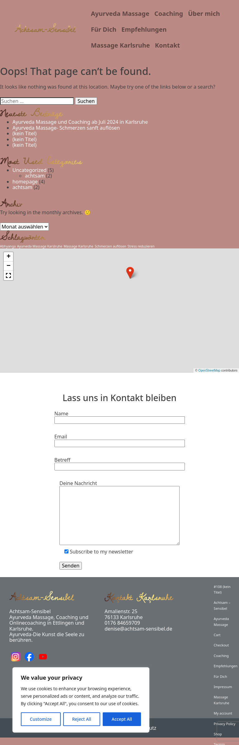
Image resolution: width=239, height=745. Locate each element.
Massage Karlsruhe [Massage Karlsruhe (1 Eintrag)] (78, 246)
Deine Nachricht (119, 513)
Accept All (122, 719)
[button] (130, 272)
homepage (25, 181)
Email (119, 440)
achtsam (35, 175)
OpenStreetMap (209, 370)
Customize (41, 719)
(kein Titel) (24, 133)
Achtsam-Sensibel (45, 29)
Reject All (81, 719)
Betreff (119, 463)
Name (119, 417)
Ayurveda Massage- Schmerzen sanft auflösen (66, 127)
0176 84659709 (122, 622)
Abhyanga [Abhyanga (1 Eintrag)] (8, 246)
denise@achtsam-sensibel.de (138, 628)
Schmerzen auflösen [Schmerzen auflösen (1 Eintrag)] (110, 246)
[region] (80, 700)
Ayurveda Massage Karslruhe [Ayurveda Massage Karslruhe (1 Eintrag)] (40, 246)
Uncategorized (29, 170)
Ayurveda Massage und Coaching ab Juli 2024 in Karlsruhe (80, 121)
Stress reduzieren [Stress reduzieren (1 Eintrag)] (141, 246)
